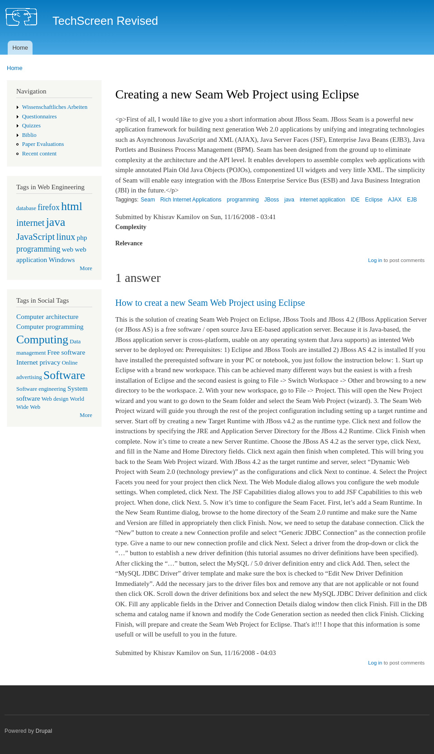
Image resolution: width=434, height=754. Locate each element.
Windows (61, 259)
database (26, 208)
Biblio (29, 135)
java (56, 222)
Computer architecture (47, 316)
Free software (66, 352)
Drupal (44, 731)
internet (30, 223)
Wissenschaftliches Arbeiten (55, 107)
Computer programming (50, 326)
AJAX (394, 200)
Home (20, 47)
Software (64, 375)
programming (38, 248)
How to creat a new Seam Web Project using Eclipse (210, 303)
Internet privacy (38, 362)
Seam (148, 200)
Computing (42, 339)
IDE (355, 200)
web (68, 249)
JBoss (271, 200)
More (86, 268)
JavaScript (35, 237)
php (82, 237)
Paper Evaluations (43, 144)
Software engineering (41, 389)
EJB (412, 200)
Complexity (130, 227)
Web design (55, 399)
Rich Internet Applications (191, 200)
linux (65, 237)
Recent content (39, 153)
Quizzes (31, 125)
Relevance (128, 243)
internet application (322, 200)
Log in (375, 260)
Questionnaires (39, 116)
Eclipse (374, 200)
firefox (49, 207)
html (71, 206)
